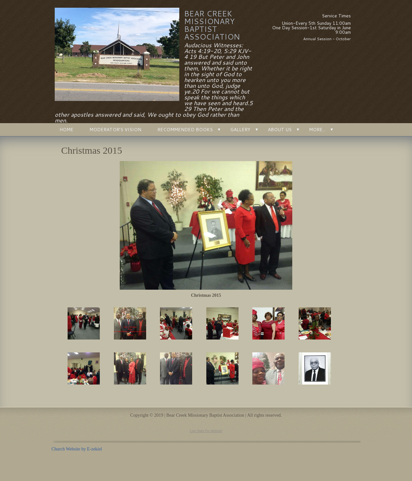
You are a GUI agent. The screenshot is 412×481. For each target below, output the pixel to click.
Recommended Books (185, 129)
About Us (280, 129)
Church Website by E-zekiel (77, 449)
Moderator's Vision (115, 129)
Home (66, 129)
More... (317, 129)
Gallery (240, 129)
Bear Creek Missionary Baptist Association (212, 25)
